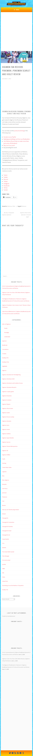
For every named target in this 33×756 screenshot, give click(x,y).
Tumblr (6, 190)
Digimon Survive (6, 442)
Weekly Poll (5, 589)
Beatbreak (4, 345)
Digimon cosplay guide (8, 391)
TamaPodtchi (5, 539)
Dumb (5, 328)
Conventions (5, 349)
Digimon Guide (6, 412)
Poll (3, 501)
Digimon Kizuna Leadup (8, 417)
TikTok (5, 188)
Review (4, 505)
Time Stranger (5, 556)
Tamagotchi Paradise (7, 526)
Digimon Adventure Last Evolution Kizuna (12, 383)
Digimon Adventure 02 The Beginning (11, 374)
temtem (4, 547)
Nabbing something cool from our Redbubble (17, 139)
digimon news (5, 425)
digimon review (6, 429)
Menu (17, 9)
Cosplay (4, 353)
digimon (4, 370)
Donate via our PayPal (10, 137)
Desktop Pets (5, 362)
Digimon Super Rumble (8, 438)
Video (13, 206)
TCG (3, 543)
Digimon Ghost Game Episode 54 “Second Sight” (25, 215)
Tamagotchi (5, 518)
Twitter (6, 177)
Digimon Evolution (6, 400)
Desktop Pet (5, 358)
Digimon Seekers (6, 433)
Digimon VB (5, 450)
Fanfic (3, 459)
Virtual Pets (5, 581)
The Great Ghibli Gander (8, 552)
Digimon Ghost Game (7, 408)
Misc (3, 476)
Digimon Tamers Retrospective (9, 446)
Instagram (6, 183)
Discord (6, 179)
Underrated (7, 336)
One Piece (4, 488)
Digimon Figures (6, 404)
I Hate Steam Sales (6, 467)
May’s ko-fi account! (9, 145)
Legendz (4, 471)
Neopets (4, 484)
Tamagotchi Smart (6, 530)
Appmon (4, 341)
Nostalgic (6, 332)
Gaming (4, 463)
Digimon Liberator (6, 421)
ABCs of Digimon (6, 324)
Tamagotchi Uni (6, 535)
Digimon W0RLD (6, 455)
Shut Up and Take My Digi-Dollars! (10, 509)
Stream (4, 514)
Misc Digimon (5, 480)
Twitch (5, 175)
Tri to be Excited (6, 560)
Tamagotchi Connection (8, 522)
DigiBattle (4, 366)
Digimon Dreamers (7, 396)
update (4, 564)
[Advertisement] (16, 33)
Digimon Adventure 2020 (8, 379)
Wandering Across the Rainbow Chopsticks (12, 585)
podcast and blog (19, 131)
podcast (4, 493)
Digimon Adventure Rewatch (9, 387)
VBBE (3, 568)
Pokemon (9, 206)
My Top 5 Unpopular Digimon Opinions (8, 213)
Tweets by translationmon (8, 616)
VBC (3, 573)
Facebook (6, 186)
